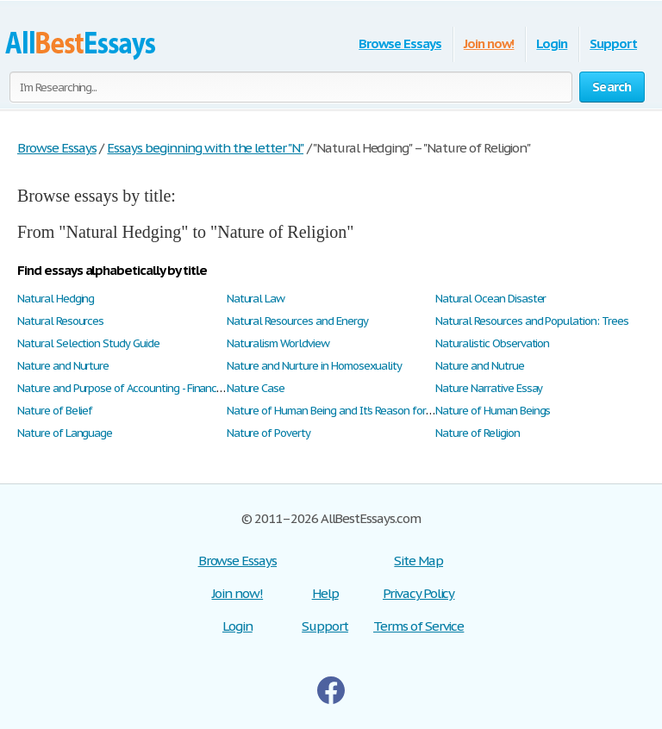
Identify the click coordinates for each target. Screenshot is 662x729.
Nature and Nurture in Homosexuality (315, 365)
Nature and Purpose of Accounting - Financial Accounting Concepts (173, 388)
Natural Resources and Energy (297, 321)
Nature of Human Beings (492, 410)
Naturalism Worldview (278, 343)
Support (613, 43)
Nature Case (256, 388)
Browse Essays (399, 43)
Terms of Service (418, 626)
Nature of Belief (54, 410)
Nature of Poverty (268, 433)
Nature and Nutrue (479, 365)
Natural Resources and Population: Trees (531, 321)
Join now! (489, 43)
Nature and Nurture (63, 365)
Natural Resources (60, 321)
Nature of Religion (477, 433)
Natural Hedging (55, 298)
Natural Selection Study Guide (88, 343)
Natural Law (256, 298)
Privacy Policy (418, 593)
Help (325, 593)
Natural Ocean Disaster (490, 298)
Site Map (418, 560)
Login (551, 43)
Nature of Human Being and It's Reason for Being (340, 410)
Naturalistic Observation (492, 343)
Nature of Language (64, 433)
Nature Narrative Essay (488, 388)
